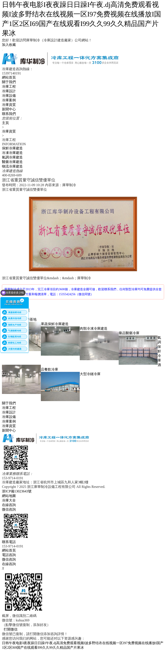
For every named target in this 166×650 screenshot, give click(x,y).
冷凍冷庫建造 (12, 153)
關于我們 (9, 82)
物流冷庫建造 (12, 166)
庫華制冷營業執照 (16, 310)
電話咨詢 (9, 555)
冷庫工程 (9, 86)
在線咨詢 (9, 564)
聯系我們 (9, 114)
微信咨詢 (9, 559)
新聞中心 (9, 109)
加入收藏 (9, 45)
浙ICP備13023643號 (17, 491)
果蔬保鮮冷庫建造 (55, 324)
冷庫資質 (9, 131)
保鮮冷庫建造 (12, 148)
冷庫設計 (9, 91)
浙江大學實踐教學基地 (19, 319)
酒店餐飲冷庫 (101, 367)
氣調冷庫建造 (12, 157)
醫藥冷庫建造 (12, 162)
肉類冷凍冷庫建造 (93, 328)
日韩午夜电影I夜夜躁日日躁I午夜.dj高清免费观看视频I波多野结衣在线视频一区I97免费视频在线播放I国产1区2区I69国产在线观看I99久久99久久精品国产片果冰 (81, 19)
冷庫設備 (9, 95)
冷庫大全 (9, 500)
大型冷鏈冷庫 (90, 374)
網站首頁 (9, 77)
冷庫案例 (9, 100)
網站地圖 (9, 496)
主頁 (5, 123)
